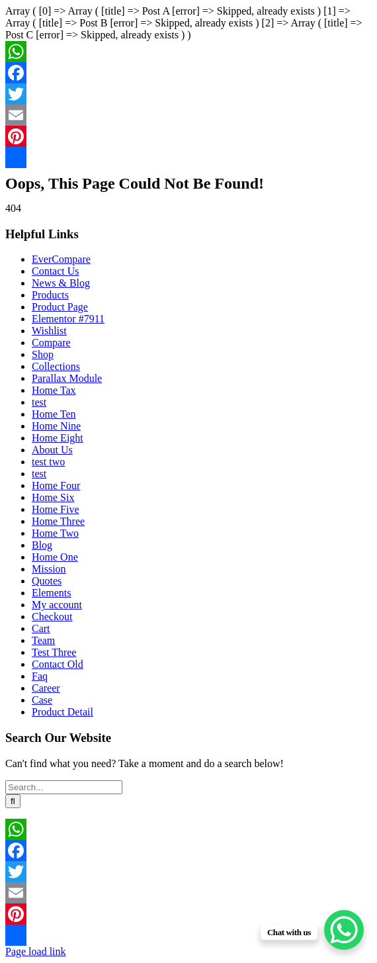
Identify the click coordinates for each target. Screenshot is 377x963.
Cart (41, 628)
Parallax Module (67, 378)
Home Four (56, 485)
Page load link (35, 951)
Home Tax (54, 390)
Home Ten (54, 414)
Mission (49, 568)
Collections (56, 366)
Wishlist (49, 330)
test (39, 402)
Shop (43, 354)
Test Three (54, 652)
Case (42, 700)
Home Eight (57, 437)
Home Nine (56, 426)
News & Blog (61, 283)
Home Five (55, 509)
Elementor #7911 (68, 318)
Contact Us (55, 271)
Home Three (58, 521)
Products (50, 294)
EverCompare (61, 259)
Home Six (53, 497)
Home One (55, 557)
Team (43, 640)
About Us (52, 449)
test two (48, 461)
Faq (40, 676)
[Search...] (63, 787)
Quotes (47, 580)
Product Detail (62, 711)
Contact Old (57, 664)
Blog (42, 545)
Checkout (52, 616)
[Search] (13, 801)
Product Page (60, 306)
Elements (51, 592)
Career (46, 688)
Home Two (55, 533)
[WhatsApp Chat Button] (344, 930)
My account (57, 604)
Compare (51, 342)
